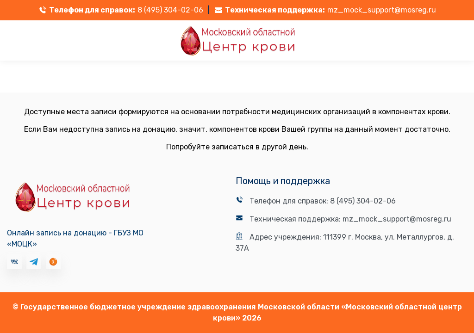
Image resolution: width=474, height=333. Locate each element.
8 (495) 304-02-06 (170, 10)
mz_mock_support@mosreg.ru (381, 10)
